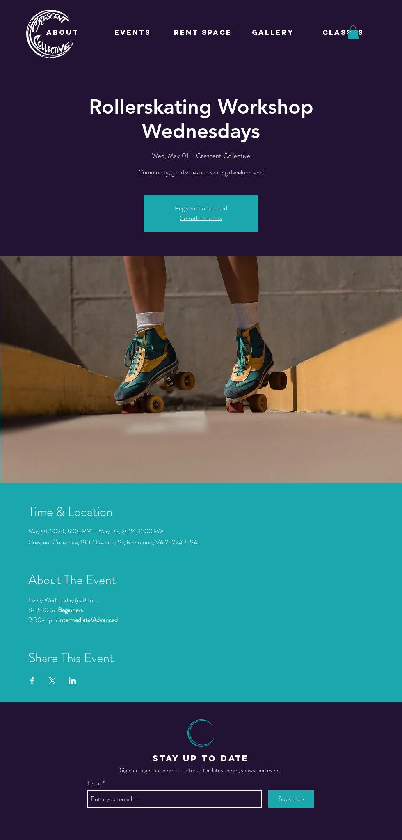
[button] (353, 32)
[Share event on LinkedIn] (72, 680)
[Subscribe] (291, 799)
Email (94, 783)
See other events (201, 218)
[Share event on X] (52, 680)
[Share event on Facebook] (32, 680)
